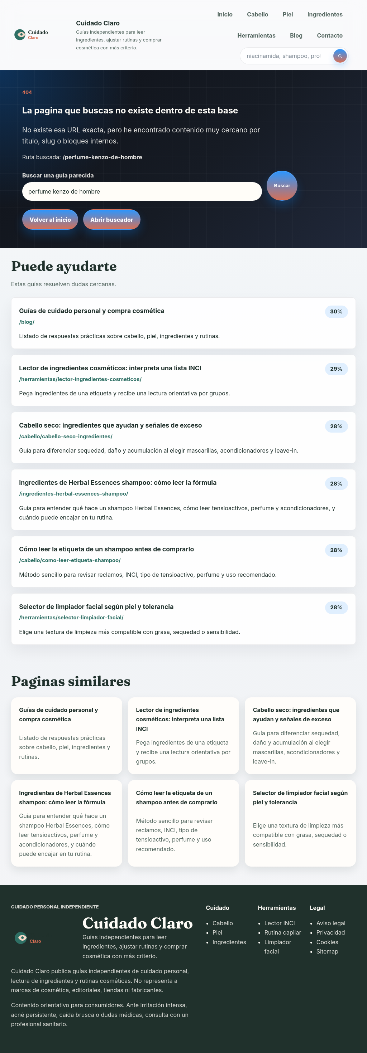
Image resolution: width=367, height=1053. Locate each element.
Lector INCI (279, 923)
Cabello (257, 14)
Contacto (330, 35)
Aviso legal (330, 923)
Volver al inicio (50, 219)
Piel (288, 14)
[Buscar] (340, 56)
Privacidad (330, 932)
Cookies (327, 942)
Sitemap (327, 951)
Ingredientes (325, 14)
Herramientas (257, 35)
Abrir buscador (111, 219)
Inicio (225, 14)
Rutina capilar (282, 932)
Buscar (282, 185)
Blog (296, 35)
